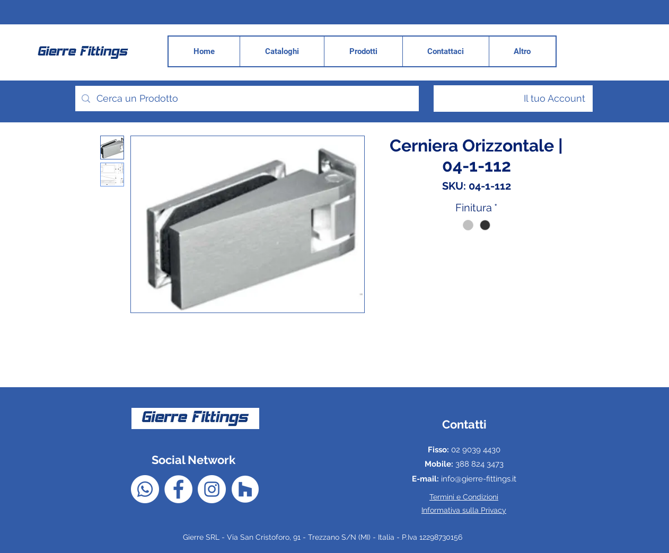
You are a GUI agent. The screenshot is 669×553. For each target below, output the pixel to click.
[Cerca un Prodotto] (246, 98)
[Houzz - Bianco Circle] (245, 489)
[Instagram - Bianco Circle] (212, 489)
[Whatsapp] (145, 489)
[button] (522, 51)
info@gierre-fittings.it (478, 479)
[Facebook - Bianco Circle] (178, 489)
